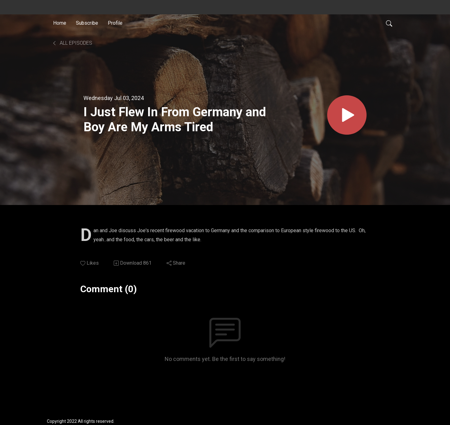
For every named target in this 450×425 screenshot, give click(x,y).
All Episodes (72, 43)
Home (59, 23)
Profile (115, 23)
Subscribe (87, 23)
